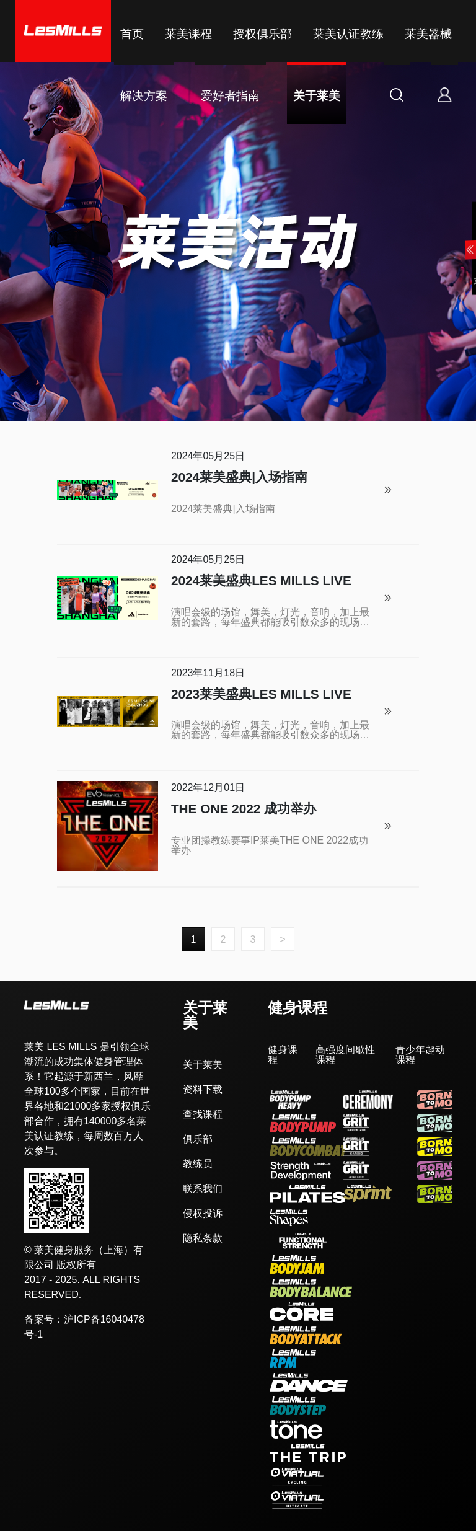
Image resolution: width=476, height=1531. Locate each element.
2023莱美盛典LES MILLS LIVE (261, 694)
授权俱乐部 (262, 33)
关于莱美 (316, 95)
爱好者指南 (230, 95)
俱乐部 (198, 1139)
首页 (132, 33)
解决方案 (143, 95)
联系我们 (203, 1189)
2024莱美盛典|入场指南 (239, 477)
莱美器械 (428, 33)
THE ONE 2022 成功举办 (243, 809)
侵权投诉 (203, 1214)
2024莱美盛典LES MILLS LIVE (261, 581)
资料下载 (203, 1090)
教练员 (198, 1164)
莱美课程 (188, 33)
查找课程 (203, 1114)
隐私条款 (203, 1238)
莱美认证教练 (348, 33)
